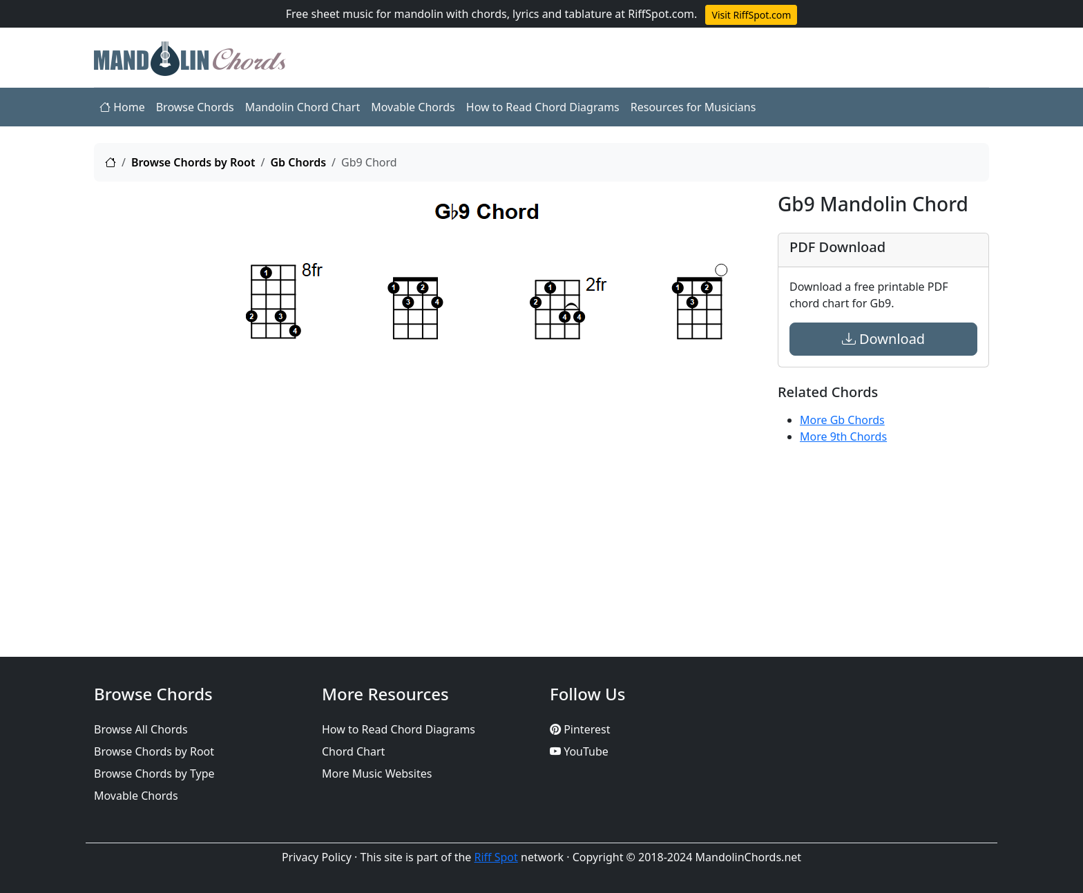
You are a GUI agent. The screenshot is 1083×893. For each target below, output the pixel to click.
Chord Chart (353, 751)
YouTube (579, 751)
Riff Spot (496, 857)
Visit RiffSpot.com (751, 14)
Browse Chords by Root (193, 162)
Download (883, 338)
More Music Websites (377, 773)
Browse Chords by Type (154, 773)
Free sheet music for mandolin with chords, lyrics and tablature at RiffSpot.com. (492, 13)
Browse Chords (195, 107)
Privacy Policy (317, 857)
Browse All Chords (141, 729)
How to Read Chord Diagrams (543, 107)
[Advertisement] (161, 400)
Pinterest (580, 729)
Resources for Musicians (693, 107)
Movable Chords (413, 107)
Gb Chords (298, 162)
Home (122, 107)
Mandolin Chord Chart (303, 107)
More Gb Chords (842, 420)
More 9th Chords (843, 436)
